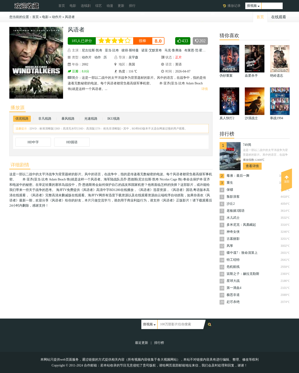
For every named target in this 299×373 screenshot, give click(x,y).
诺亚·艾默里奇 (151, 50)
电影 (73, 5)
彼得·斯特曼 (130, 50)
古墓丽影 (233, 238)
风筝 (230, 245)
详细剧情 (20, 164)
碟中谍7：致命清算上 (242, 253)
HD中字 (33, 142)
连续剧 (86, 5)
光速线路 (90, 118)
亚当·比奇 (112, 50)
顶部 (286, 179)
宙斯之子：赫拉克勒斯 (243, 274)
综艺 (98, 5)
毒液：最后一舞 (238, 175)
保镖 (230, 189)
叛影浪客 (233, 196)
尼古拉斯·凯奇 (92, 50)
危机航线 (233, 267)
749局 (247, 145)
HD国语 (72, 142)
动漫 (110, 5)
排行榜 (159, 342)
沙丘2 (231, 203)
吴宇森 (133, 57)
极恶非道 (233, 295)
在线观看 (278, 17)
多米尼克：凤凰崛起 (241, 224)
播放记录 (234, 5)
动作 (97, 57)
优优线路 (21, 118)
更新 (121, 5)
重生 (230, 182)
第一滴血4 (234, 288)
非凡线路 (44, 118)
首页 (61, 5)
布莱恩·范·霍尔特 (196, 50)
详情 (204, 89)
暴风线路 (68, 118)
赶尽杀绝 (233, 302)
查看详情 (252, 166)
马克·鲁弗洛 (173, 50)
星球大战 (233, 281)
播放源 (18, 107)
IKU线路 (113, 118)
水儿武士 (233, 217)
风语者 (70, 17)
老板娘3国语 (236, 210)
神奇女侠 (233, 231)
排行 (132, 5)
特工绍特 (233, 260)
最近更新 (141, 342)
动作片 (57, 17)
